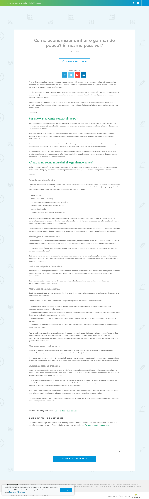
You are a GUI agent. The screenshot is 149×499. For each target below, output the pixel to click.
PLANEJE (50, 13)
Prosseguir (136, 491)
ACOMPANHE (91, 13)
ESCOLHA (76, 13)
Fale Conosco (35, 3)
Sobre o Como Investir (17, 3)
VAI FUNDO (102, 13)
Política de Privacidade (36, 496)
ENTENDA (63, 13)
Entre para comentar (74, 459)
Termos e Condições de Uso (97, 425)
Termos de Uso (14, 496)
